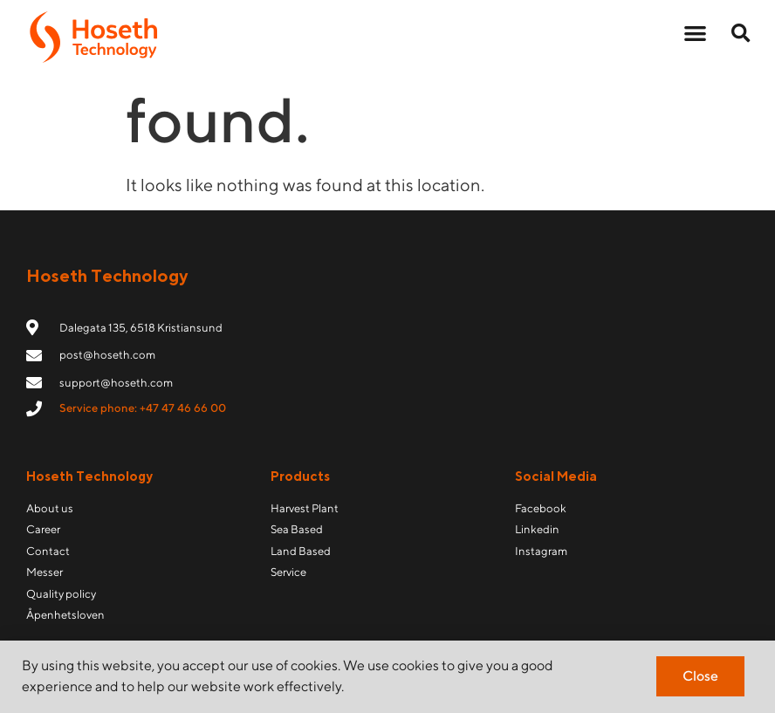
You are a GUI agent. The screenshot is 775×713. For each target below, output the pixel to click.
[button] (696, 33)
